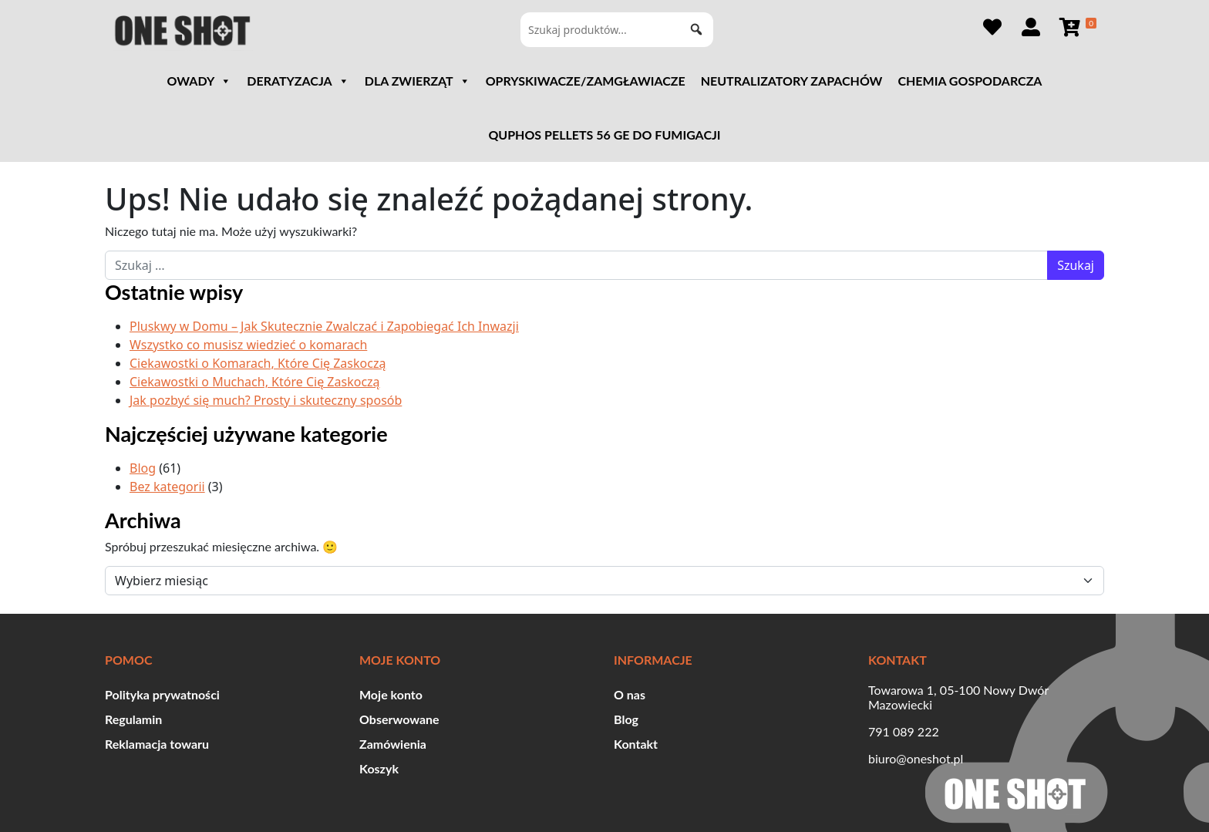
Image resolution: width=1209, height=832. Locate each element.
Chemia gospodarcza (969, 80)
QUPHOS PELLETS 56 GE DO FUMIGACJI (604, 134)
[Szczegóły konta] (1031, 27)
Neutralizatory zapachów (792, 80)
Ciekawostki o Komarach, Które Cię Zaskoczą (258, 363)
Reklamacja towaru (157, 743)
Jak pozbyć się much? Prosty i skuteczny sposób (266, 400)
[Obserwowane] (992, 27)
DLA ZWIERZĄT (417, 81)
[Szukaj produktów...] (616, 29)
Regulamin (133, 719)
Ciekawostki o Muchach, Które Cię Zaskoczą (255, 381)
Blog (143, 468)
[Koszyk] (1077, 27)
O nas (629, 694)
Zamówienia (392, 743)
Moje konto (391, 694)
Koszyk (379, 768)
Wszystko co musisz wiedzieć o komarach (248, 344)
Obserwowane (399, 719)
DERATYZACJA (298, 81)
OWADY (199, 81)
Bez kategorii (167, 486)
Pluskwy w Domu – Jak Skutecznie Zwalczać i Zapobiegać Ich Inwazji (324, 326)
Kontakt (636, 743)
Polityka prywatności (162, 694)
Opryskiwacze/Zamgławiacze (585, 80)
